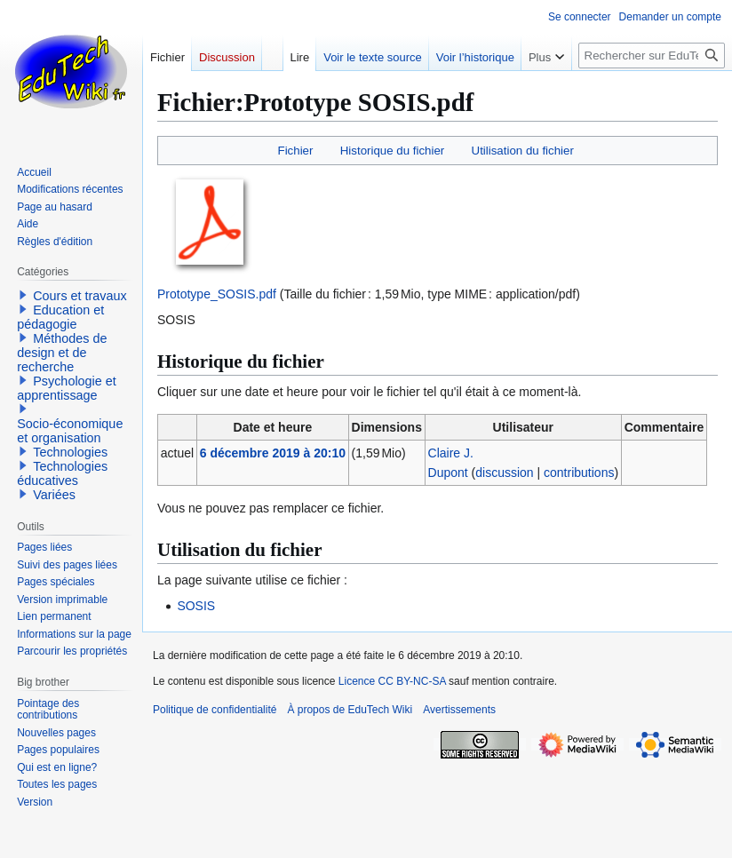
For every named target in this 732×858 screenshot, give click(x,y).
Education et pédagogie (60, 317)
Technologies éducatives (62, 473)
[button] (23, 295)
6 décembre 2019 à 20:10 (273, 453)
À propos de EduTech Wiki (349, 709)
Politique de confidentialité (214, 709)
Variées (54, 495)
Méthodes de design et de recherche (62, 352)
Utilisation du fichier (523, 150)
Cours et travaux (80, 296)
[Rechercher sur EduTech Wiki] (651, 55)
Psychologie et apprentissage (66, 388)
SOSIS (196, 606)
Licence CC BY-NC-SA (392, 681)
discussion (504, 472)
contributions (579, 472)
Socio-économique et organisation (70, 431)
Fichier (296, 150)
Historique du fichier (392, 150)
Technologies (70, 452)
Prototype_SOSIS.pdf (216, 294)
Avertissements (459, 709)
